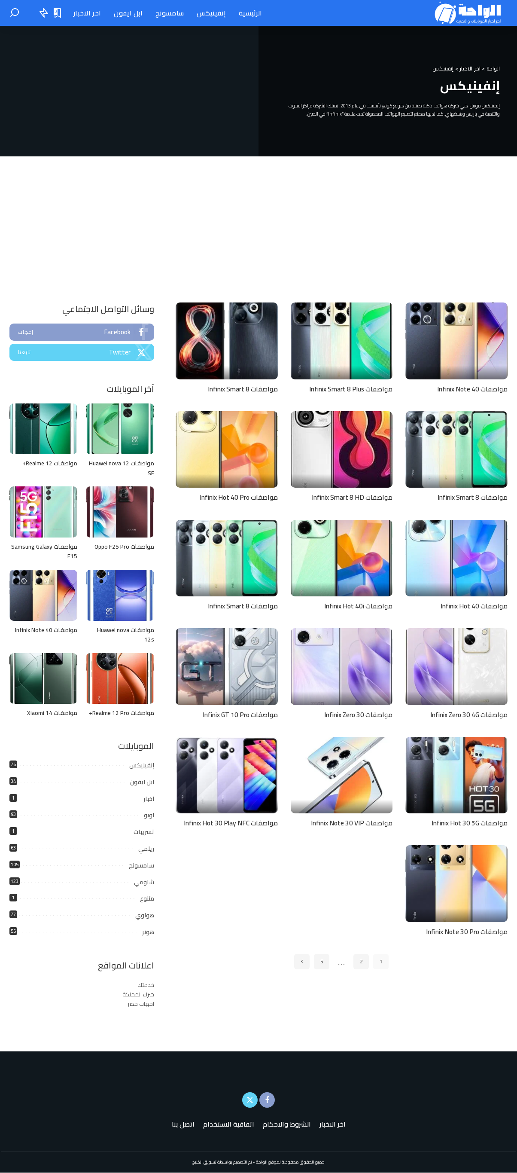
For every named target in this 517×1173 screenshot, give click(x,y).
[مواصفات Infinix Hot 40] (456, 557)
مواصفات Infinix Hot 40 (472, 605)
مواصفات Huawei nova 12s (124, 635)
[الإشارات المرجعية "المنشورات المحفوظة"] (58, 13)
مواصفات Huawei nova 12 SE (120, 468)
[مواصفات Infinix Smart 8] (227, 340)
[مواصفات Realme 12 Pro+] (120, 679)
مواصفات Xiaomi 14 (51, 713)
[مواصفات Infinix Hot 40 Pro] (227, 449)
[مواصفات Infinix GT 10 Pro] (227, 666)
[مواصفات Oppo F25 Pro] (120, 512)
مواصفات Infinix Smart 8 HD (349, 497)
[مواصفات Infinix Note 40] (456, 340)
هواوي (144, 915)
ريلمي (146, 849)
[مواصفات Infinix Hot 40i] (342, 557)
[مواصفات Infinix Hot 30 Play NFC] (227, 774)
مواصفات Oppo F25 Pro (124, 547)
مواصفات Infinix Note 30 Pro (464, 930)
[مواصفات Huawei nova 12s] (120, 595)
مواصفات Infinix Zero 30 (355, 714)
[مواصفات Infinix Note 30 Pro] (456, 883)
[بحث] (14, 13)
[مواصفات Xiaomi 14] (43, 679)
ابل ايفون (142, 782)
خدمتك (145, 985)
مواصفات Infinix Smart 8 (241, 388)
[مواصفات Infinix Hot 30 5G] (456, 774)
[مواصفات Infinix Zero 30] (342, 666)
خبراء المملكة (138, 995)
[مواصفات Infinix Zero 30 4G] (456, 666)
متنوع (147, 898)
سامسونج (141, 865)
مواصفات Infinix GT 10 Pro (238, 714)
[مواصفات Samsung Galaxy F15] (43, 512)
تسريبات (144, 832)
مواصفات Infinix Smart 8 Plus (348, 388)
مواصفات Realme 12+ (49, 463)
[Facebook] (267, 1100)
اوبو (149, 815)
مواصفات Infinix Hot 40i (356, 605)
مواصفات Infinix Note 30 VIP (349, 822)
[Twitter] (250, 1100)
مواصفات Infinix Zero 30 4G (466, 714)
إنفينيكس (141, 765)
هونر (148, 932)
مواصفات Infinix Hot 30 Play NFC (228, 822)
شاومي (144, 882)
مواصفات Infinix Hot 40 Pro (236, 497)
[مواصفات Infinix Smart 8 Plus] (342, 340)
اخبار (148, 798)
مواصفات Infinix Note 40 (470, 388)
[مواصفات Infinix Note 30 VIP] (342, 774)
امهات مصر (141, 1004)
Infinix (335, 114)
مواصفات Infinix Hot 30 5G (467, 822)
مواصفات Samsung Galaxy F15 (43, 551)
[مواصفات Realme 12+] (43, 429)
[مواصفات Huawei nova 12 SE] (120, 429)
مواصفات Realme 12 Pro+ (120, 713)
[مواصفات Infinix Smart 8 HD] (342, 449)
